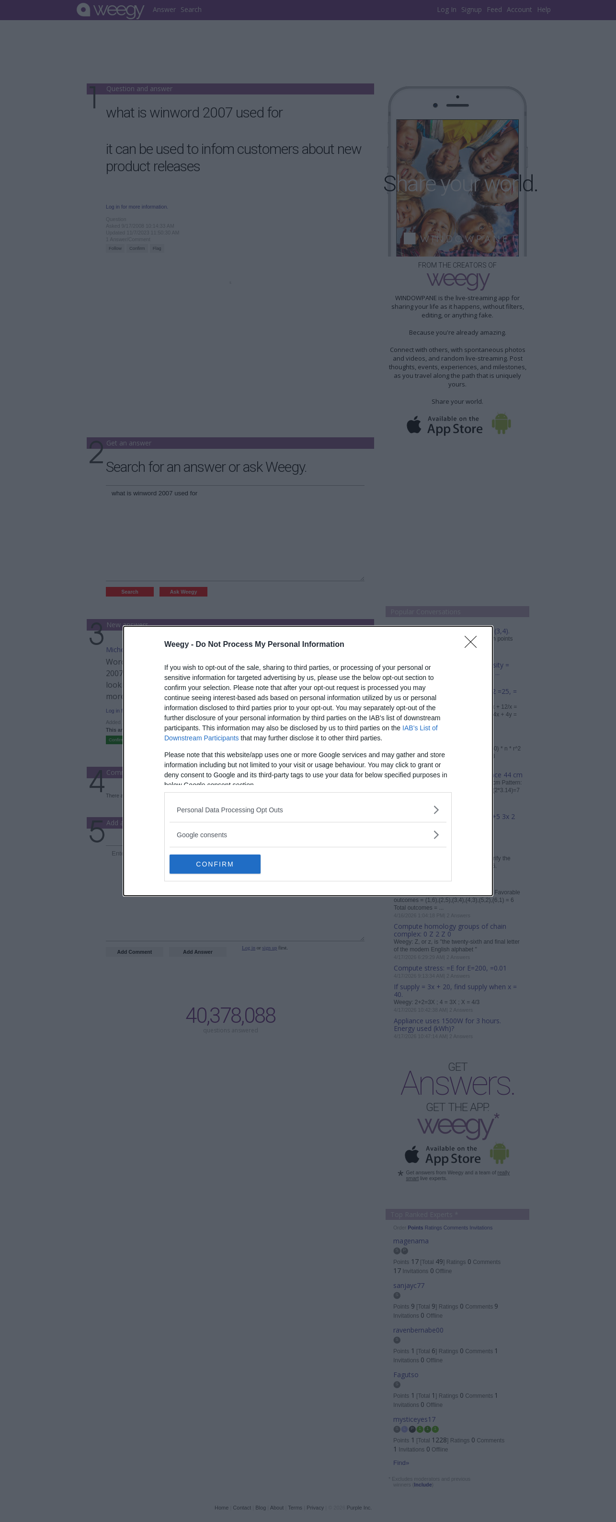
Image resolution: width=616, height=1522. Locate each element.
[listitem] (308, 810)
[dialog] (308, 761)
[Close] (474, 645)
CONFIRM (215, 863)
